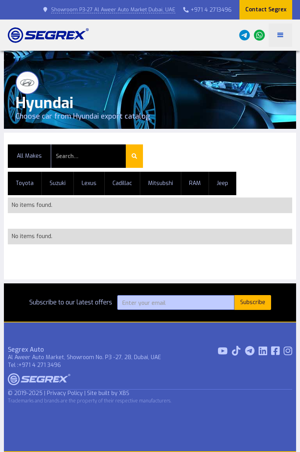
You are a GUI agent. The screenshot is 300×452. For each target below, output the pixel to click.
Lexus (89, 183)
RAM (195, 183)
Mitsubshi (160, 183)
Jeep (222, 183)
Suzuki (58, 183)
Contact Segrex (265, 9)
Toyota (25, 183)
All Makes (29, 156)
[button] (280, 35)
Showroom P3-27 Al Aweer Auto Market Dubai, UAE (113, 9)
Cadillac (122, 183)
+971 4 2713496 (207, 10)
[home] (48, 35)
